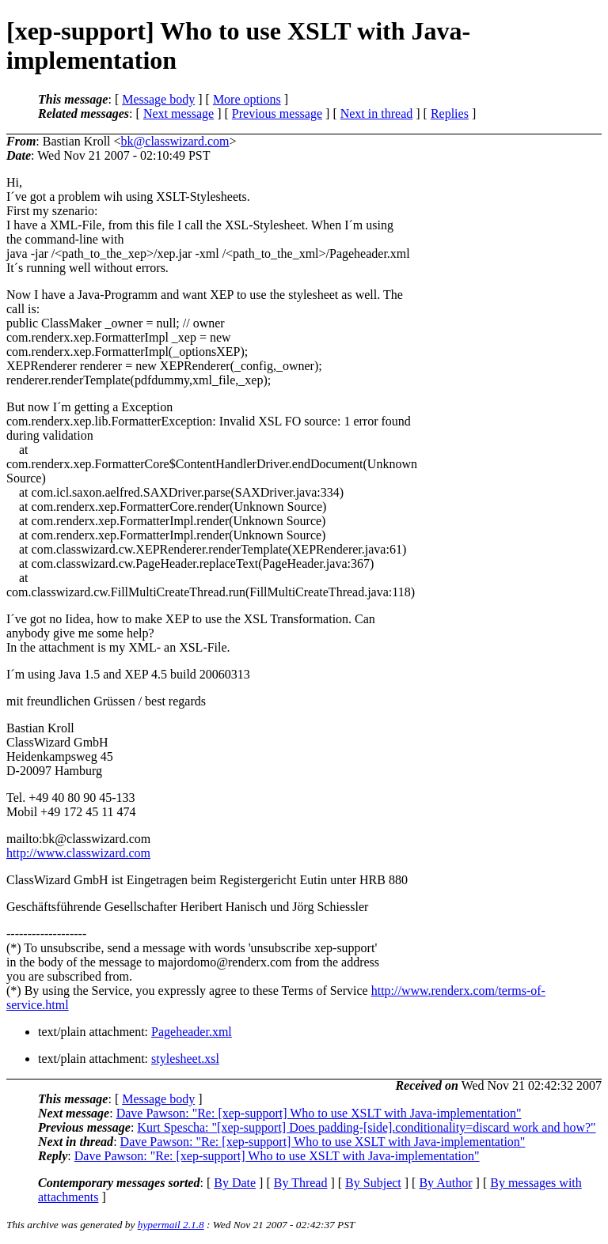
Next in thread (376, 113)
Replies (450, 113)
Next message (178, 113)
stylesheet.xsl (185, 1058)
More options (247, 99)
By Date (235, 1182)
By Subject (373, 1182)
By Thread (301, 1182)
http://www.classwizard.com (78, 853)
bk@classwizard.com (175, 141)
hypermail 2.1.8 (171, 1225)
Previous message (277, 113)
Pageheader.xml (191, 1031)
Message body (158, 99)
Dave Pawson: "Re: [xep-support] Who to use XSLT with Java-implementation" (319, 1113)
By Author (445, 1182)
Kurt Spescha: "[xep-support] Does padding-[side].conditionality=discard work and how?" (366, 1127)
